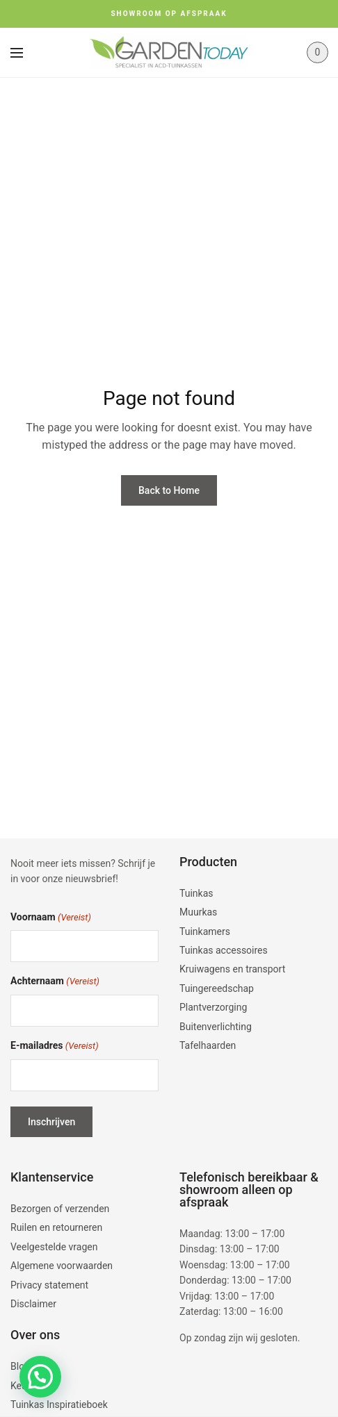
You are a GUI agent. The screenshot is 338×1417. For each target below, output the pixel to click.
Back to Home (169, 490)
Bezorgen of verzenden (59, 1208)
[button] (40, 1377)
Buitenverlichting (215, 1026)
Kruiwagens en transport (232, 969)
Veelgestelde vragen (53, 1246)
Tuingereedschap (216, 988)
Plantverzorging (213, 1007)
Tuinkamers (204, 931)
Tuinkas (196, 893)
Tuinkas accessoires (223, 950)
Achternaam (54, 982)
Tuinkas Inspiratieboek (59, 1404)
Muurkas (198, 912)
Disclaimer (33, 1303)
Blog (20, 1366)
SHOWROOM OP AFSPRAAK (169, 13)
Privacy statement (49, 1285)
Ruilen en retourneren (56, 1227)
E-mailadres (54, 1046)
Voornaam (50, 918)
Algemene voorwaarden (61, 1265)
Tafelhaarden (207, 1045)
